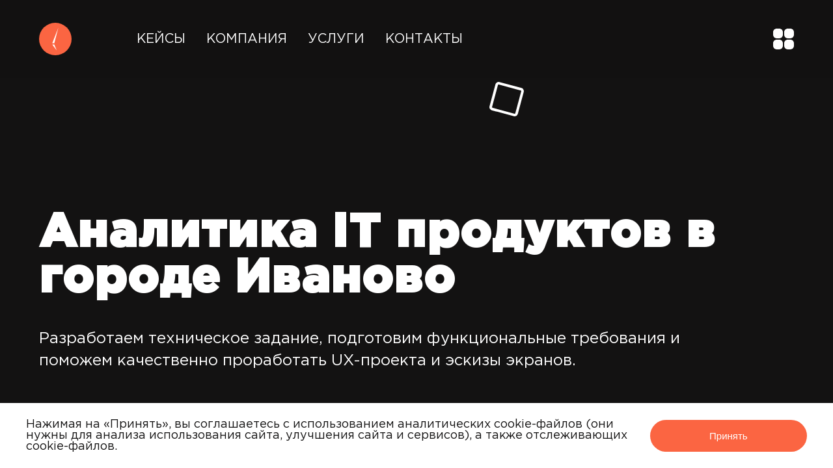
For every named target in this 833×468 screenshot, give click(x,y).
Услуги (336, 39)
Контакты (424, 39)
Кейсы (161, 39)
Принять (728, 435)
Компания (246, 39)
